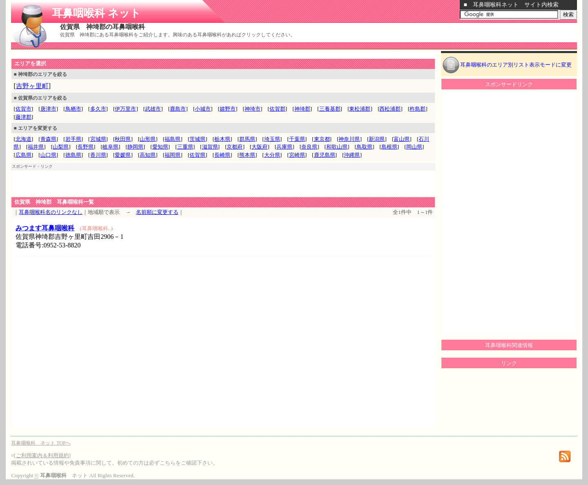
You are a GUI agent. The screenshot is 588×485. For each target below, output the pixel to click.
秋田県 (123, 139)
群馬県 (247, 139)
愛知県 (160, 147)
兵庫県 (284, 147)
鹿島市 (178, 109)
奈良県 (309, 147)
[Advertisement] (106, 54)
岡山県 (414, 147)
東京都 (322, 139)
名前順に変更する (157, 212)
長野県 (86, 147)
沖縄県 (352, 155)
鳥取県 (364, 147)
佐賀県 (197, 155)
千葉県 (297, 139)
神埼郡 (302, 109)
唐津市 (48, 109)
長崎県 (222, 155)
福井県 (36, 147)
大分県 (272, 155)
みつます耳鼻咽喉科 (45, 228)
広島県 (23, 155)
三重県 (185, 147)
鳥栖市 (73, 109)
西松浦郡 (390, 109)
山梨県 (61, 147)
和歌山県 (336, 147)
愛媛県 (123, 155)
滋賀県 (210, 147)
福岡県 (172, 155)
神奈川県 (349, 139)
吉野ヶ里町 (32, 85)
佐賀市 (23, 109)
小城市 (203, 109)
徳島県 (73, 155)
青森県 (48, 139)
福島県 (172, 139)
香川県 (98, 155)
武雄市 (153, 109)
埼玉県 (272, 139)
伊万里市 (125, 109)
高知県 (148, 155)
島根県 (389, 147)
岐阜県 (110, 147)
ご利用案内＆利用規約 (42, 455)
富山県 (402, 139)
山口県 (48, 155)
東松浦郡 (359, 109)
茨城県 (197, 139)
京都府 (235, 147)
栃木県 (222, 139)
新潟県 (377, 139)
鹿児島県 (324, 155)
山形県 (148, 139)
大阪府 (259, 147)
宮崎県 (297, 155)
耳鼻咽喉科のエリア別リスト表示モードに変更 (516, 65)
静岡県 (135, 147)
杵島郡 (417, 109)
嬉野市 (228, 109)
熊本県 (247, 155)
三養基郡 (330, 109)
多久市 (98, 109)
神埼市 (253, 109)
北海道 (23, 139)
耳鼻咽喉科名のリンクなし (50, 212)
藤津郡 (23, 117)
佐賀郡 (277, 109)
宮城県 (98, 139)
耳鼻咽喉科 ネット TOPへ (40, 443)
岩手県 (73, 139)
